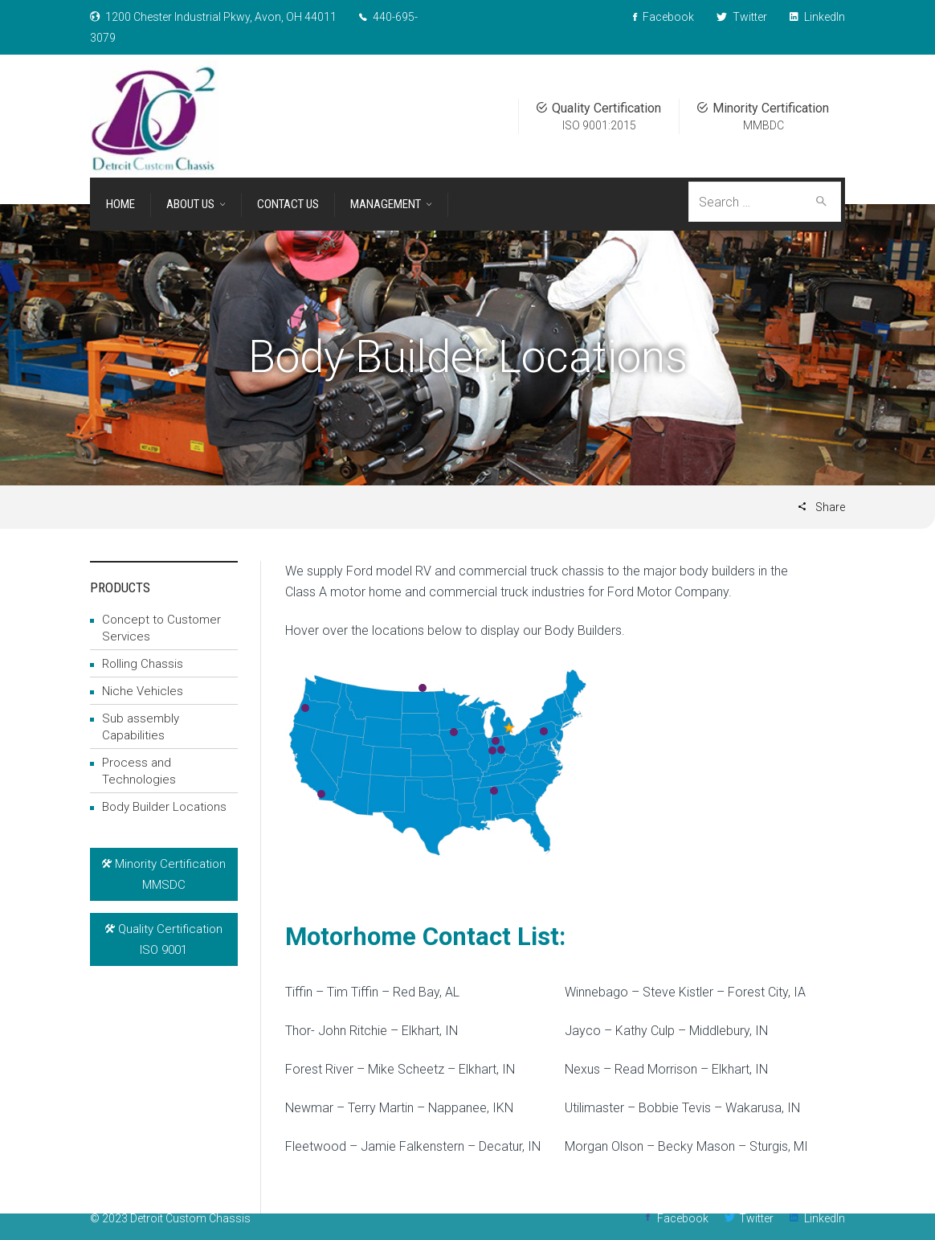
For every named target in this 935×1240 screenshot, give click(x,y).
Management (385, 204)
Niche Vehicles (142, 691)
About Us (190, 204)
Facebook (682, 1218)
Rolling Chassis (142, 664)
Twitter (756, 1218)
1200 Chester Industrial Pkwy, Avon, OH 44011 (221, 16)
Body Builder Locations (164, 807)
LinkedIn (824, 1218)
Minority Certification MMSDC (164, 874)
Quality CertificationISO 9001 (164, 939)
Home (120, 204)
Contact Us (288, 204)
